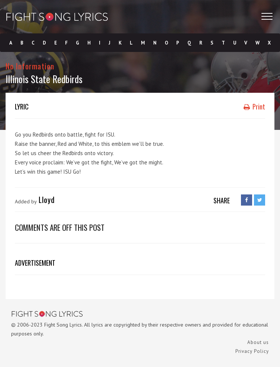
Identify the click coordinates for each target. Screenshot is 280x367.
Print (254, 106)
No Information (30, 66)
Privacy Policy (252, 351)
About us (258, 342)
